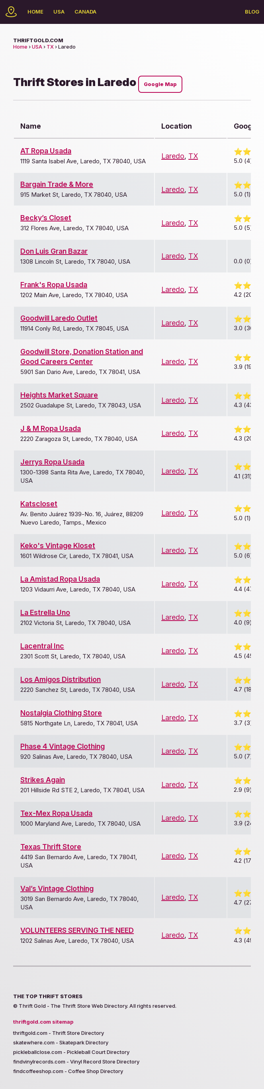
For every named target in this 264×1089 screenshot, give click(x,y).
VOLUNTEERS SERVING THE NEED (77, 930)
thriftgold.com (38, 40)
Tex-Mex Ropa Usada (56, 813)
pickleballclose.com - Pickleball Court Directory (71, 1052)
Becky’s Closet (45, 217)
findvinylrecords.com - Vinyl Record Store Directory (76, 1061)
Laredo (172, 156)
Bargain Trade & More (56, 184)
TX (50, 46)
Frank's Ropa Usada (53, 284)
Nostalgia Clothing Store (61, 713)
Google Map (160, 84)
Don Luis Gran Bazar (54, 251)
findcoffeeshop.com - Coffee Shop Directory (68, 1071)
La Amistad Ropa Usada (60, 579)
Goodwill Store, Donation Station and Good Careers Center (81, 356)
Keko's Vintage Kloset (57, 545)
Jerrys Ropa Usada (52, 462)
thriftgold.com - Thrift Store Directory (58, 1033)
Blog (252, 11)
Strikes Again (42, 780)
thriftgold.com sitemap (43, 1021)
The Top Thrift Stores (47, 996)
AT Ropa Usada (45, 151)
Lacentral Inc (42, 646)
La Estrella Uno (45, 612)
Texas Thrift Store (50, 846)
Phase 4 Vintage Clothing (62, 746)
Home (35, 11)
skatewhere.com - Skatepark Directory (60, 1042)
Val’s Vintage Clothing (57, 888)
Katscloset (38, 503)
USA (59, 11)
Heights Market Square (59, 395)
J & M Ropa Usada (50, 428)
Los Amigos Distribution (60, 679)
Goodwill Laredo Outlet (59, 318)
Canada (85, 11)
